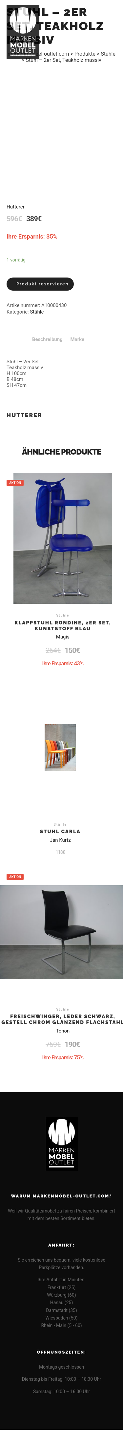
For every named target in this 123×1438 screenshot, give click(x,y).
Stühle (37, 312)
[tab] (47, 339)
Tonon (63, 1031)
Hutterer (16, 207)
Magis (63, 637)
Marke (77, 339)
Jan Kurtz (60, 840)
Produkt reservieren (42, 283)
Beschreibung (47, 339)
